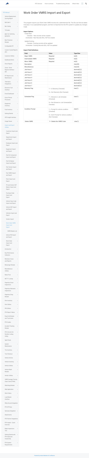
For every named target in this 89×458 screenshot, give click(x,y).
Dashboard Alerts (9, 60)
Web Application (9, 389)
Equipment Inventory (8, 104)
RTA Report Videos (10, 312)
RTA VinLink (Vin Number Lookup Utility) (9, 334)
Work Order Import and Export (9, 243)
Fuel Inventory (8, 109)
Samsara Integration (10, 411)
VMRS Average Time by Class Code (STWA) (11, 380)
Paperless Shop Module (9, 295)
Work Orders (8, 393)
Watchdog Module (10, 385)
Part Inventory (8, 300)
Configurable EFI (9, 46)
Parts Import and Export (10, 180)
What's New (75, 3)
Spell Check (8, 340)
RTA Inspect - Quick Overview (10, 423)
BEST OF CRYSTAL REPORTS (10, 35)
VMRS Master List (12, 231)
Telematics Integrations (8, 82)
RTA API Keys (8, 407)
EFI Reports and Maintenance (9, 77)
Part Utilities (8, 304)
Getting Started (9, 113)
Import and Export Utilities (9, 126)
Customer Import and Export (12, 132)
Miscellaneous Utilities (8, 270)
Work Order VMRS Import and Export (11, 225)
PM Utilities (8, 308)
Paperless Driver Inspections (9, 283)
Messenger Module (10, 265)
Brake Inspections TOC (9, 429)
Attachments (8, 414)
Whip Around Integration (11, 403)
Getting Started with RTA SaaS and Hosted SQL (10, 436)
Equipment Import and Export (11, 150)
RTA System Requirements (8, 443)
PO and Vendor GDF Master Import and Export (11, 187)
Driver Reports (8, 63)
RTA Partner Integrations (11, 418)
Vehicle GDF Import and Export (11, 208)
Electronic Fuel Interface (9, 88)
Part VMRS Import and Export (11, 174)
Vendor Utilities (9, 375)
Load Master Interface (8, 398)
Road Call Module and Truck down (9, 317)
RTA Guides (8, 322)
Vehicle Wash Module (8, 370)
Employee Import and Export (11, 144)
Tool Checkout (8, 354)
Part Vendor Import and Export (11, 168)
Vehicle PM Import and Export (11, 236)
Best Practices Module (8, 41)
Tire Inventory (8, 350)
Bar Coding (8, 26)
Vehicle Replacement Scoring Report (10, 17)
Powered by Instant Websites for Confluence (44, 455)
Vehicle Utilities (9, 365)
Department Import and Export (11, 138)
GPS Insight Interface (10, 117)
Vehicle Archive (9, 358)
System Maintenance (8, 345)
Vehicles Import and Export (11, 214)
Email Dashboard (9, 93)
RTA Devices (38, 3)
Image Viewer (8, 121)
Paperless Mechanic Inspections (10, 289)
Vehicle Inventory (9, 361)
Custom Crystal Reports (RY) (11, 51)
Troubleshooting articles (63, 3)
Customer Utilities (9, 56)
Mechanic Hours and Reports (9, 260)
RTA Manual (6, 12)
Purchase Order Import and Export (10, 195)
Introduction (8, 249)
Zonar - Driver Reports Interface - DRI (10, 70)
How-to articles (49, 3)
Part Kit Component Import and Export (11, 156)
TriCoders (7, 30)
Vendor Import (10, 219)
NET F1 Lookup (9, 278)
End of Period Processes (8, 98)
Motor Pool (8, 274)
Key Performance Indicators (9, 254)
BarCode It (7, 22)
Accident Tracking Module (9, 327)
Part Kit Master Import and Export (11, 162)
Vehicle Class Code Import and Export (11, 202)
